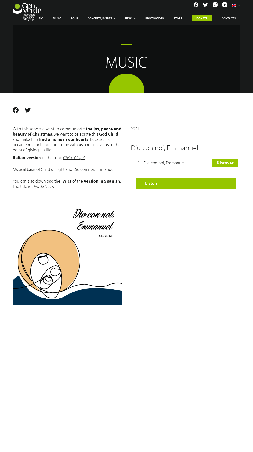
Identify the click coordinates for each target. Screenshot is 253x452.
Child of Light (74, 157)
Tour (74, 18)
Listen (151, 183)
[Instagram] (215, 4)
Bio (41, 18)
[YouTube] (224, 4)
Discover (225, 163)
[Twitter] (205, 4)
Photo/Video (154, 18)
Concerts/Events (101, 18)
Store (178, 18)
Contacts (229, 18)
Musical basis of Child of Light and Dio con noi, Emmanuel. (64, 169)
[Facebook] (196, 4)
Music (57, 18)
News (130, 18)
